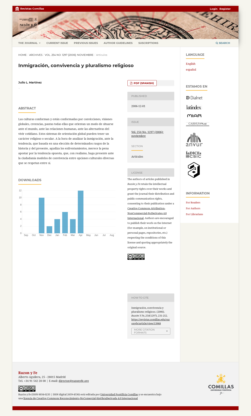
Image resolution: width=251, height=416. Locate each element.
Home (22, 54)
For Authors (193, 208)
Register (225, 8)
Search (223, 42)
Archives (35, 54)
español (191, 69)
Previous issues (86, 42)
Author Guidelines (118, 42)
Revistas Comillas (32, 8)
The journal (28, 42)
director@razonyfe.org (74, 381)
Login (213, 8)
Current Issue (57, 42)
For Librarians (194, 214)
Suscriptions (148, 42)
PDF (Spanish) (143, 83)
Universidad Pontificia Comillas (119, 394)
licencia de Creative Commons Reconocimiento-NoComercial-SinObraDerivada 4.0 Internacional (80, 398)
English (190, 64)
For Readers (193, 202)
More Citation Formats (144, 331)
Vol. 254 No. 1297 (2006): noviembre (69, 54)
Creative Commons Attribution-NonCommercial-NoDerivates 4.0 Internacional (147, 213)
